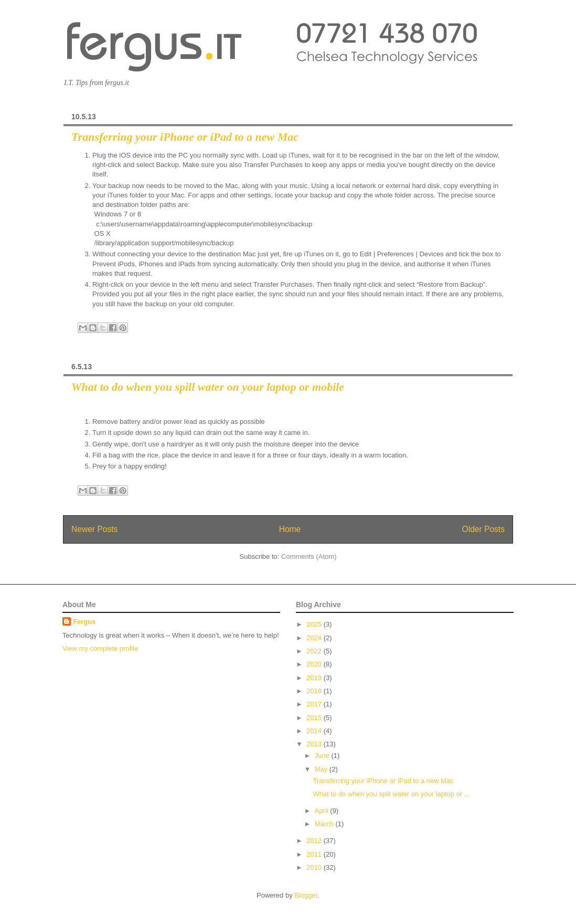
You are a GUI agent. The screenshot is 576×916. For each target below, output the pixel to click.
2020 (315, 664)
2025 (315, 624)
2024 (315, 638)
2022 (315, 651)
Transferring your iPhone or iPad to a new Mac (184, 136)
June (323, 755)
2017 (315, 704)
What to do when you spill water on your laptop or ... (391, 794)
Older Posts (483, 529)
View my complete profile (100, 648)
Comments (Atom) (308, 556)
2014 (315, 731)
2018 (315, 691)
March (325, 824)
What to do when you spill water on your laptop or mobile (207, 386)
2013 (315, 744)
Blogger (305, 895)
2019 (315, 678)
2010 (315, 867)
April (322, 811)
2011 (315, 854)
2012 (315, 841)
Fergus (84, 622)
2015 (315, 718)
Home (290, 529)
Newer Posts (94, 529)
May (322, 769)
